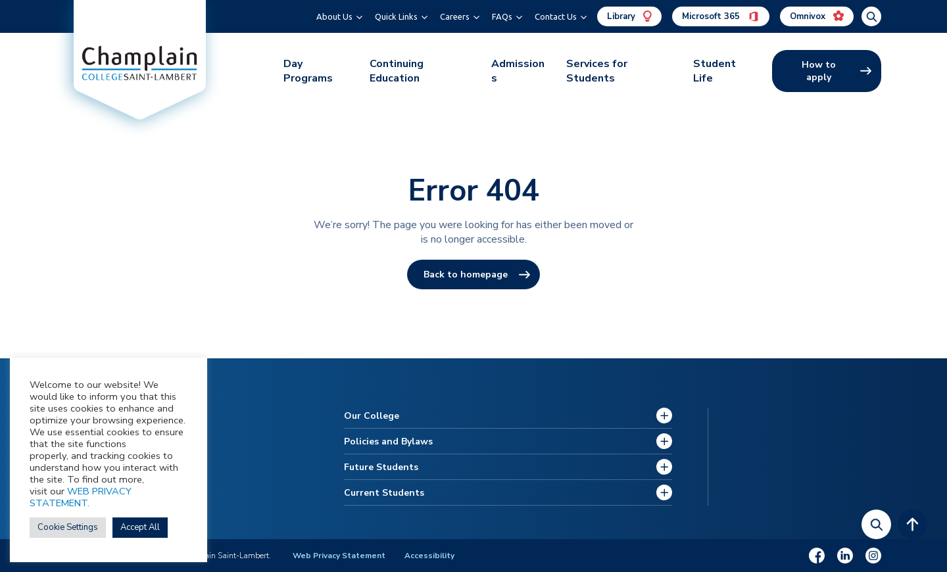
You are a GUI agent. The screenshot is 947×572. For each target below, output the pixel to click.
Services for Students (596, 71)
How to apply (819, 71)
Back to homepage (466, 274)
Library (629, 16)
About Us (334, 16)
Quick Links (396, 16)
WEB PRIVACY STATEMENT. (81, 497)
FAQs (502, 16)
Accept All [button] (140, 527)
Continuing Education (397, 71)
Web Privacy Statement (339, 555)
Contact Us (556, 16)
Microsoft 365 (721, 16)
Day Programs (308, 71)
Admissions (518, 71)
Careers (455, 16)
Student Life (714, 71)
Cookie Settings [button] (67, 527)
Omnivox (817, 16)
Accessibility (429, 555)
